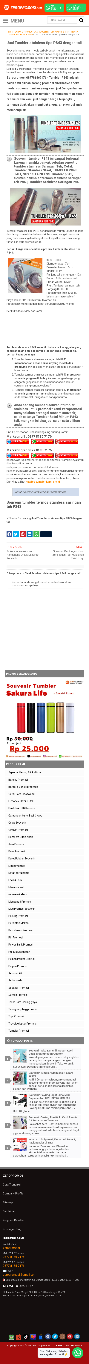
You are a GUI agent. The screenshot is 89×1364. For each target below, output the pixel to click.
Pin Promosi (15, 937)
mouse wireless (17, 894)
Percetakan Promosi (20, 930)
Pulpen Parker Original (21, 958)
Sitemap (8, 1202)
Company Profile (13, 1193)
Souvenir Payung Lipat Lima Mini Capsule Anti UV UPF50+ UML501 (49, 1097)
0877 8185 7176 (13, 1266)
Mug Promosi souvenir (21, 908)
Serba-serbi (15, 980)
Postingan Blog (12, 1229)
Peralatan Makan (18, 923)
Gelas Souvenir (17, 822)
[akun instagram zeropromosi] (62, 1336)
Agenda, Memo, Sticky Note (24, 772)
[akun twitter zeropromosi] (55, 1336)
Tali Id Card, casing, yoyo (22, 1002)
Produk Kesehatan (19, 951)
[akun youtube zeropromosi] (70, 1336)
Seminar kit (15, 973)
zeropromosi (11, 1248)
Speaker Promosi (18, 987)
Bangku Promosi (18, 779)
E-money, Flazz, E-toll (20, 801)
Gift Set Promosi (18, 829)
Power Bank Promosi (20, 944)
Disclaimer (9, 1211)
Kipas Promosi (16, 865)
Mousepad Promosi (19, 901)
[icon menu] (5, 20)
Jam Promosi (16, 844)
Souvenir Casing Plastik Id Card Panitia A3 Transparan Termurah (53, 1119)
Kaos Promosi (16, 851)
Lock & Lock (15, 880)
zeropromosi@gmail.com (19, 1274)
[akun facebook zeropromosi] (48, 1336)
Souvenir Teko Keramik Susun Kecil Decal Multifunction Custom (51, 1052)
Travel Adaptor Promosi (22, 1023)
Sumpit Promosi (17, 994)
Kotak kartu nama (18, 872)
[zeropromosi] (24, 7)
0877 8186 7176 (13, 1257)
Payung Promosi (18, 915)
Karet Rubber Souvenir (21, 858)
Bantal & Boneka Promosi (23, 786)
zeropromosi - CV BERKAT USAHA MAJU (59, 1345)
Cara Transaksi (12, 1184)
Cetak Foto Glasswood (21, 794)
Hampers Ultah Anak (20, 836)
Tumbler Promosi (18, 1030)
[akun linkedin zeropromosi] (77, 1336)
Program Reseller (13, 1220)
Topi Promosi (16, 1016)
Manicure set (16, 887)
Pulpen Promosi (17, 966)
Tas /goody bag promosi (22, 1009)
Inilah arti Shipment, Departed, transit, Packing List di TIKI (52, 1141)
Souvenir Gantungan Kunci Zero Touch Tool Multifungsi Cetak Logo (68, 555)
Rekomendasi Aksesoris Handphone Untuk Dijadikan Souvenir (23, 555)
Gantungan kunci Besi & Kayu (25, 815)
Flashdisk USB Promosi (21, 808)
